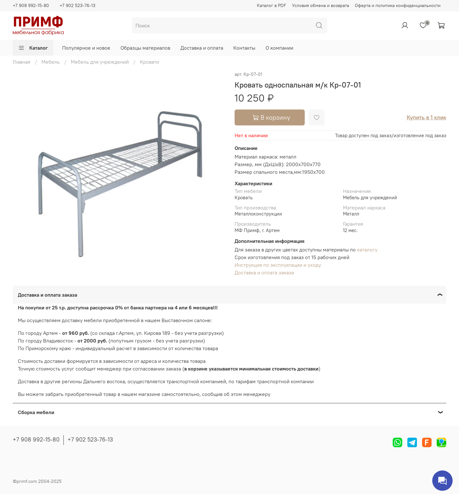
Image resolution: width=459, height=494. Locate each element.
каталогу (367, 249)
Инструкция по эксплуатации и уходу (278, 265)
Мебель (50, 62)
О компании (279, 48)
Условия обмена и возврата (320, 5)
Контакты (244, 48)
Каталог (33, 48)
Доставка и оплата (201, 48)
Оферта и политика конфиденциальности (398, 5)
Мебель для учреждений (100, 62)
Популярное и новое (86, 48)
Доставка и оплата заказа (264, 272)
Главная (21, 62)
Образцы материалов (145, 48)
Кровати (149, 62)
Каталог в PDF (271, 5)
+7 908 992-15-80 (31, 5)
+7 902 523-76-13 (77, 5)
